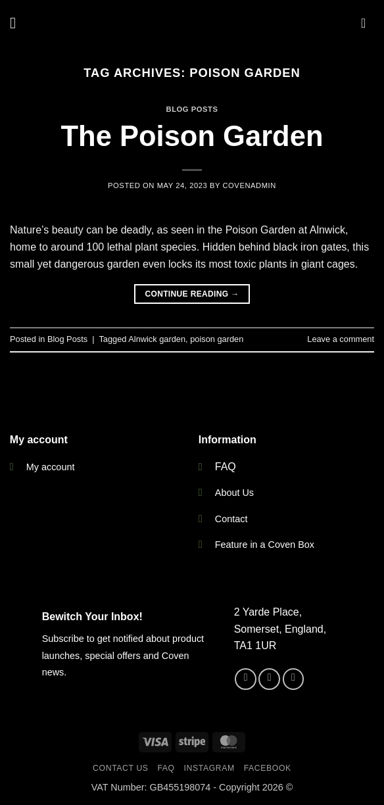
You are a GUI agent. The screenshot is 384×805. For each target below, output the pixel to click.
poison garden (216, 339)
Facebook (267, 768)
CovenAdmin (249, 185)
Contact (231, 519)
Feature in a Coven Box (264, 544)
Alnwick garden (156, 339)
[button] (18, 23)
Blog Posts (192, 109)
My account (50, 467)
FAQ (225, 466)
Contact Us (121, 768)
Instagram (209, 768)
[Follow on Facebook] (245, 679)
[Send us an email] (293, 679)
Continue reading (192, 294)
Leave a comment (340, 339)
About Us (234, 492)
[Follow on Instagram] (269, 679)
